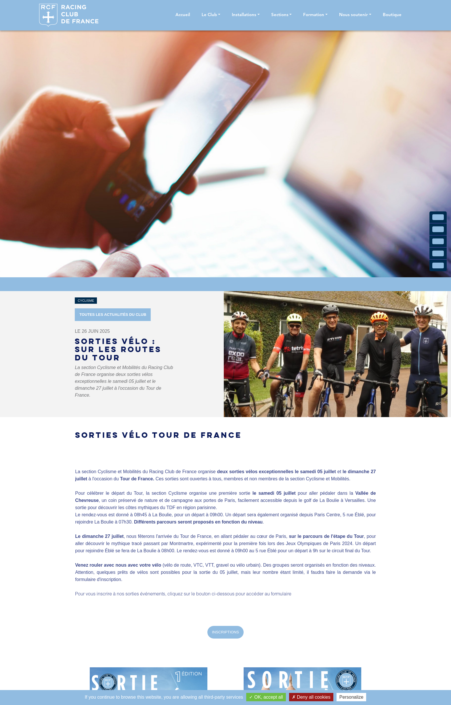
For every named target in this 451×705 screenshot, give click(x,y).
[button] (211, 15)
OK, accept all (266, 697)
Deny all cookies (311, 697)
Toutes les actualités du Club (112, 314)
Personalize (351, 697)
